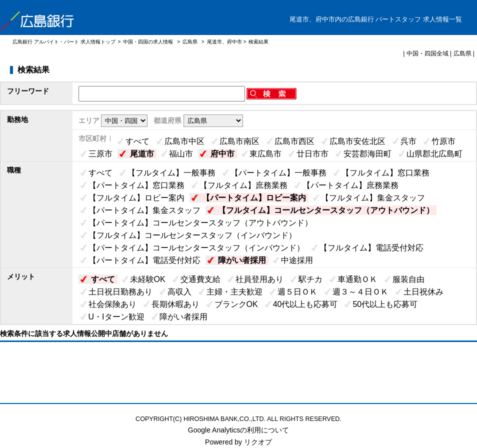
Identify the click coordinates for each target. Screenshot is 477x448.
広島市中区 (184, 141)
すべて (138, 141)
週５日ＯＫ (298, 292)
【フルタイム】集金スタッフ (373, 198)
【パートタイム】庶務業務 (350, 185)
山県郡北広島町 (434, 154)
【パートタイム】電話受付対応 (144, 260)
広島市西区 (294, 141)
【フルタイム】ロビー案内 (136, 198)
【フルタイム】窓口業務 (386, 172)
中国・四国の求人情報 (148, 41)
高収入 (180, 292)
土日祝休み (424, 292)
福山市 (181, 154)
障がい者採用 (242, 260)
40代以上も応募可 (305, 304)
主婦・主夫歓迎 (234, 292)
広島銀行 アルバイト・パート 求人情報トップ (64, 41)
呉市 (408, 141)
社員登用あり (260, 279)
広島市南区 (240, 141)
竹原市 (444, 141)
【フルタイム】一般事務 (172, 172)
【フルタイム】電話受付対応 (372, 248)
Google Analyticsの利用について (238, 430)
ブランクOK (236, 304)
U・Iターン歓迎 (116, 316)
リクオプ (258, 442)
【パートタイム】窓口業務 (136, 185)
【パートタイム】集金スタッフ (144, 210)
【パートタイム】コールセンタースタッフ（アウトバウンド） (200, 222)
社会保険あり (112, 304)
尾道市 (142, 154)
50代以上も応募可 (385, 304)
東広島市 (266, 154)
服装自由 (408, 279)
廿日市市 (312, 154)
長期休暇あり (176, 304)
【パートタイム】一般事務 (278, 172)
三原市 (100, 154)
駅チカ (310, 279)
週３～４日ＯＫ (360, 292)
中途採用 (297, 260)
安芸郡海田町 (368, 154)
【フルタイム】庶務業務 (244, 185)
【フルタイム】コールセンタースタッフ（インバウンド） (192, 235)
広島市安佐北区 (358, 141)
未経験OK (148, 279)
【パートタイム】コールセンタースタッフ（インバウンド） (196, 248)
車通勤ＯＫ (358, 279)
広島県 (190, 41)
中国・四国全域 (427, 53)
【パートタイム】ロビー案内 (254, 198)
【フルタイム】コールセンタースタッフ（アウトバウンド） (326, 210)
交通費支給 (200, 279)
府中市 (222, 154)
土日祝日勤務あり (120, 292)
